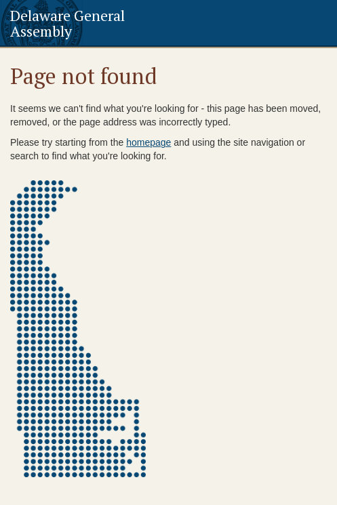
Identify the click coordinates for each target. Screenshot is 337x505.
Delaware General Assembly (67, 23)
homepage (148, 142)
